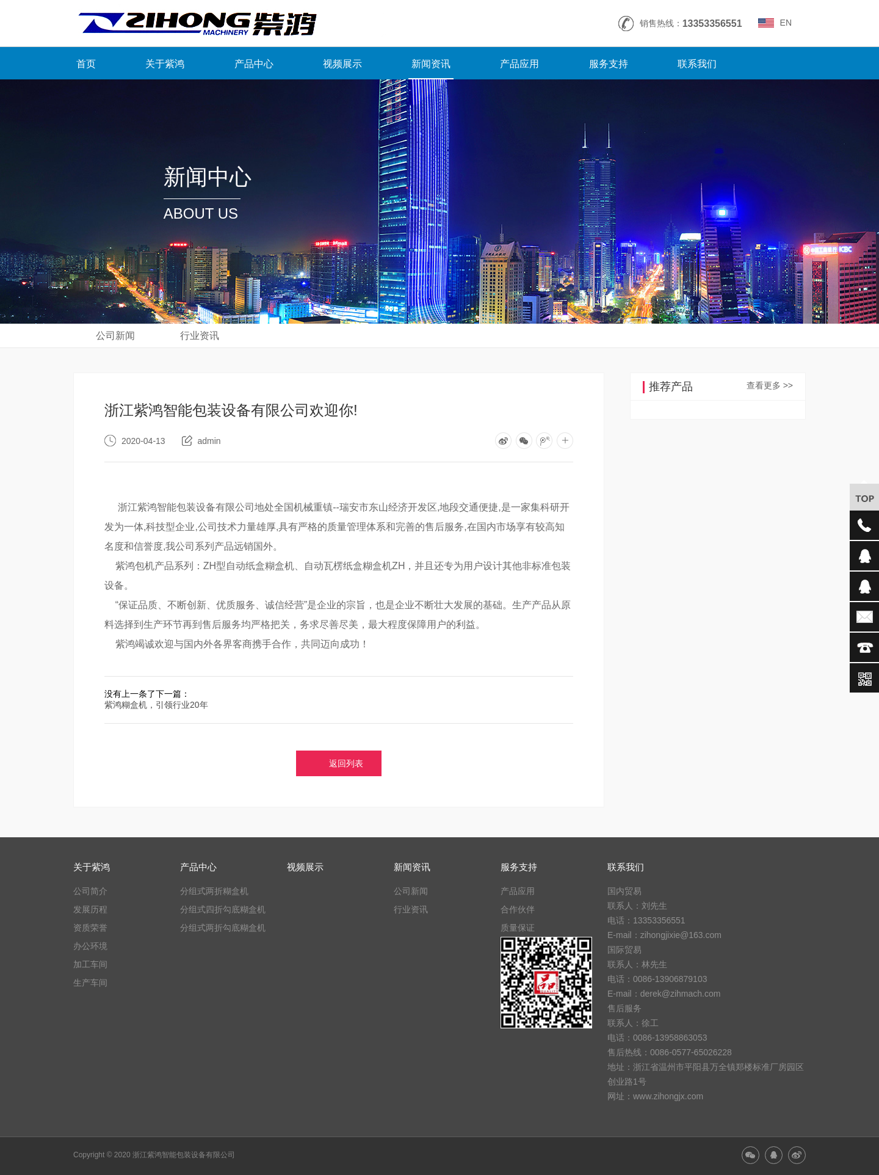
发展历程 (90, 909)
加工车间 (90, 964)
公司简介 (90, 891)
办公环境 (90, 946)
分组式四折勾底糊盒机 (223, 909)
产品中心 (253, 64)
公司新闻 (115, 335)
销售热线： (691, 23)
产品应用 (519, 64)
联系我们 (697, 64)
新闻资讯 (430, 64)
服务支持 (608, 64)
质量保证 (518, 928)
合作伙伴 (518, 909)
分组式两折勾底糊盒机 (223, 928)
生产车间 (90, 983)
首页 (86, 64)
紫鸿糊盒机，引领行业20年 (156, 705)
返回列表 (346, 763)
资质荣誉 (90, 928)
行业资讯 (199, 335)
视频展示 (342, 64)
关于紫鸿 (164, 64)
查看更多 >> (770, 385)
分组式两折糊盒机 (214, 891)
